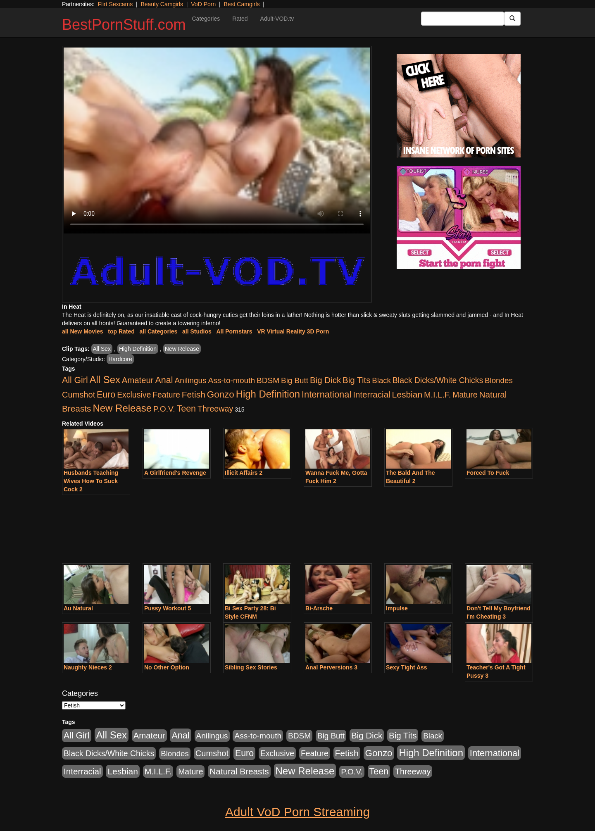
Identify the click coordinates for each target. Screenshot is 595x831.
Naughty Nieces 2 (88, 667)
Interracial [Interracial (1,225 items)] (371, 394)
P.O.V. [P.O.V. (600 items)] (164, 409)
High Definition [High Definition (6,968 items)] (268, 394)
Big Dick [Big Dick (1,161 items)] (325, 380)
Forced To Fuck (487, 472)
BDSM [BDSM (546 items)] (268, 380)
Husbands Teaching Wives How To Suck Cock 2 (91, 481)
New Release (182, 348)
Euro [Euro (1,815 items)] (106, 395)
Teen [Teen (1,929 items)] (186, 409)
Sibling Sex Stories (251, 667)
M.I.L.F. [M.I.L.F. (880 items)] (437, 394)
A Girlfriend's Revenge (175, 472)
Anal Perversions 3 (331, 667)
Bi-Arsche (319, 608)
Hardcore (120, 359)
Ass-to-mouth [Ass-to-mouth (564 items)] (231, 380)
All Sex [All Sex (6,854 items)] (105, 379)
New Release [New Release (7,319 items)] (122, 408)
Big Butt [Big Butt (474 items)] (294, 380)
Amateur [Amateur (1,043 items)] (138, 380)
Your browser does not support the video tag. (217, 140)
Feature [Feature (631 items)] (166, 394)
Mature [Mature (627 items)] (464, 394)
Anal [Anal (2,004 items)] (164, 380)
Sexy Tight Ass (406, 667)
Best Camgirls (241, 4)
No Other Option (166, 667)
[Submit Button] (512, 19)
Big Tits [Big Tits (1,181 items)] (356, 380)
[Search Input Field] (462, 19)
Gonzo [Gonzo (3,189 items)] (220, 394)
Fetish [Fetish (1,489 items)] (193, 394)
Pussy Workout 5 (167, 608)
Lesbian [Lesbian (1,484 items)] (407, 394)
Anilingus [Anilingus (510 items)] (191, 380)
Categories (206, 18)
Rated (240, 18)
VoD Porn (203, 4)
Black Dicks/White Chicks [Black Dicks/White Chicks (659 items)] (438, 380)
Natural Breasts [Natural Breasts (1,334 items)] (239, 771)
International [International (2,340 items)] (326, 394)
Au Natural (78, 608)
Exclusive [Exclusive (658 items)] (134, 394)
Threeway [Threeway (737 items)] (215, 408)
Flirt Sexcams (115, 4)
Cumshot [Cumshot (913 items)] (78, 394)
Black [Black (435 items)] (381, 380)
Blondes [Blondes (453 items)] (499, 380)
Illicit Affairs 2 (243, 472)
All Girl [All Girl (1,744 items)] (75, 380)
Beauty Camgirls (161, 4)
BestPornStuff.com (124, 24)
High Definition (138, 348)
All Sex (102, 348)
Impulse (397, 608)
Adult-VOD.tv (277, 18)
